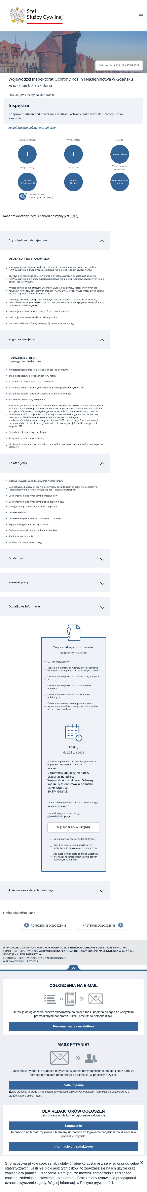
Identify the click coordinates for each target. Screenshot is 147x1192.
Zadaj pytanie (73, 1082)
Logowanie (73, 1122)
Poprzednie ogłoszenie (48, 922)
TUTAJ (74, 216)
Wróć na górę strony (73, 965)
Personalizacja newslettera (73, 1023)
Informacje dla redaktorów (73, 1143)
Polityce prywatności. (97, 1183)
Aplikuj (73, 746)
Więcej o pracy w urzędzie (73, 824)
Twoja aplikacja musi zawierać (73, 647)
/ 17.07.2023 (119, 65)
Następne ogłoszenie (98, 922)
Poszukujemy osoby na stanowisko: (31, 95)
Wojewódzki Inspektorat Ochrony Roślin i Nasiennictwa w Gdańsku (70, 79)
